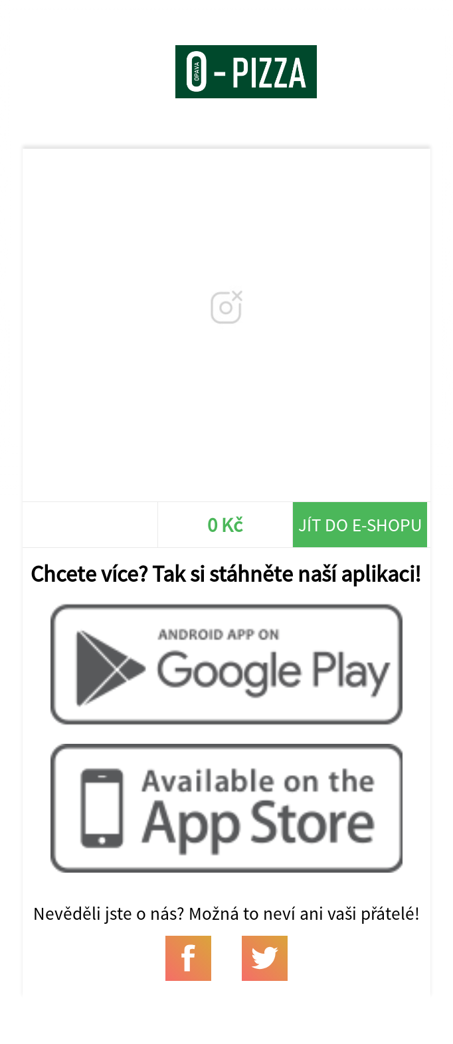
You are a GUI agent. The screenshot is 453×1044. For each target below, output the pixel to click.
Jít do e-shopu (360, 524)
